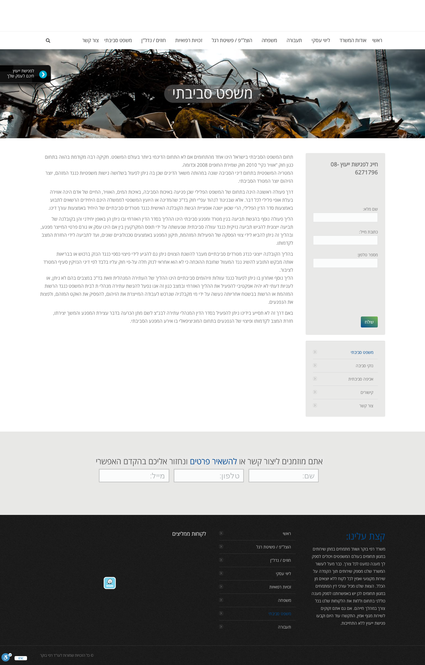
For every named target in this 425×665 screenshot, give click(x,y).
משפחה (284, 600)
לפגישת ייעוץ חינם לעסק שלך (20, 73)
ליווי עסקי (283, 573)
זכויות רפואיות (280, 587)
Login (380, 6)
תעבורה (284, 627)
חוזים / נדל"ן (280, 560)
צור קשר (366, 405)
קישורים (367, 392)
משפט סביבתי (362, 352)
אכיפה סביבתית (360, 379)
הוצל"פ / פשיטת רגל (273, 547)
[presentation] (353, 295)
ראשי (287, 533)
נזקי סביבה (364, 365)
